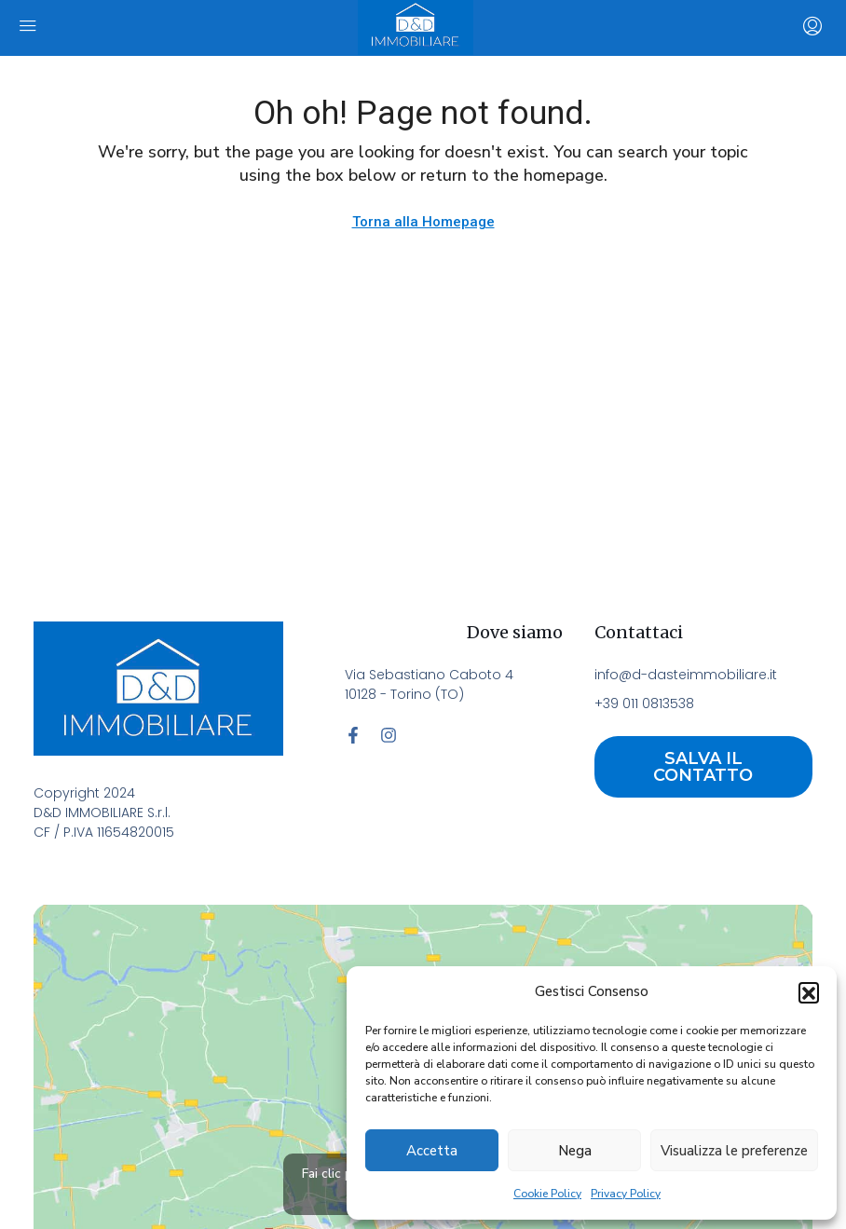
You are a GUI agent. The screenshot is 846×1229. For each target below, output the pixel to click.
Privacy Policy (626, 1193)
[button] (808, 992)
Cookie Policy (547, 1193)
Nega (575, 1150)
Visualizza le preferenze (734, 1150)
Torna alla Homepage (423, 221)
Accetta (431, 1150)
